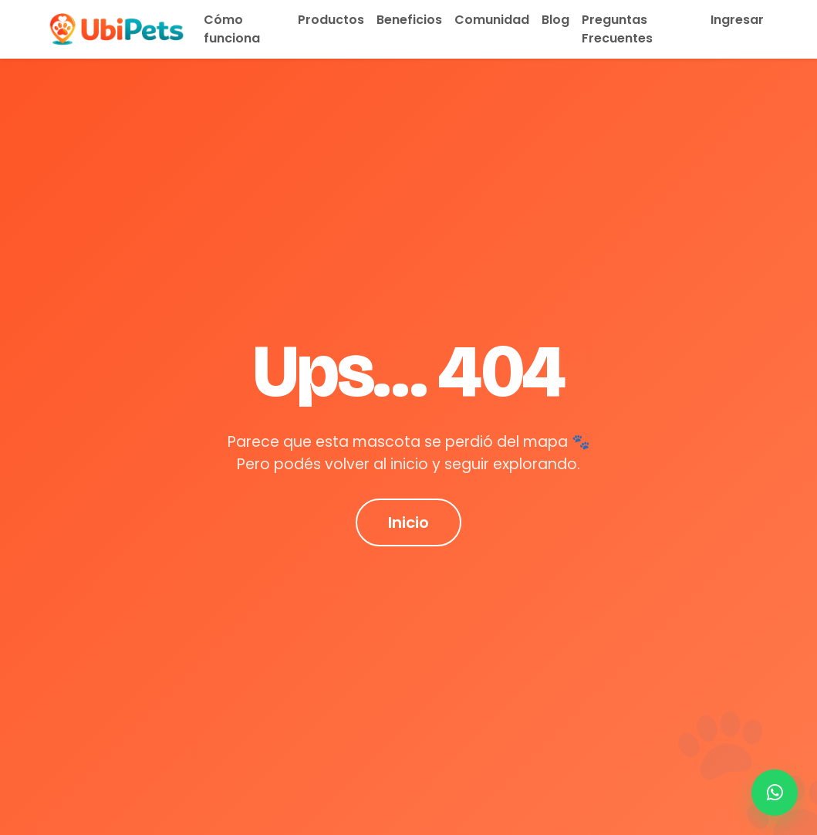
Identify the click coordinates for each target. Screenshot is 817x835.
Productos (331, 20)
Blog (555, 20)
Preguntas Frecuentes (617, 29)
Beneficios (409, 20)
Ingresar (737, 20)
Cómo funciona (232, 29)
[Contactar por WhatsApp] (774, 792)
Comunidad (491, 20)
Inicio (408, 522)
